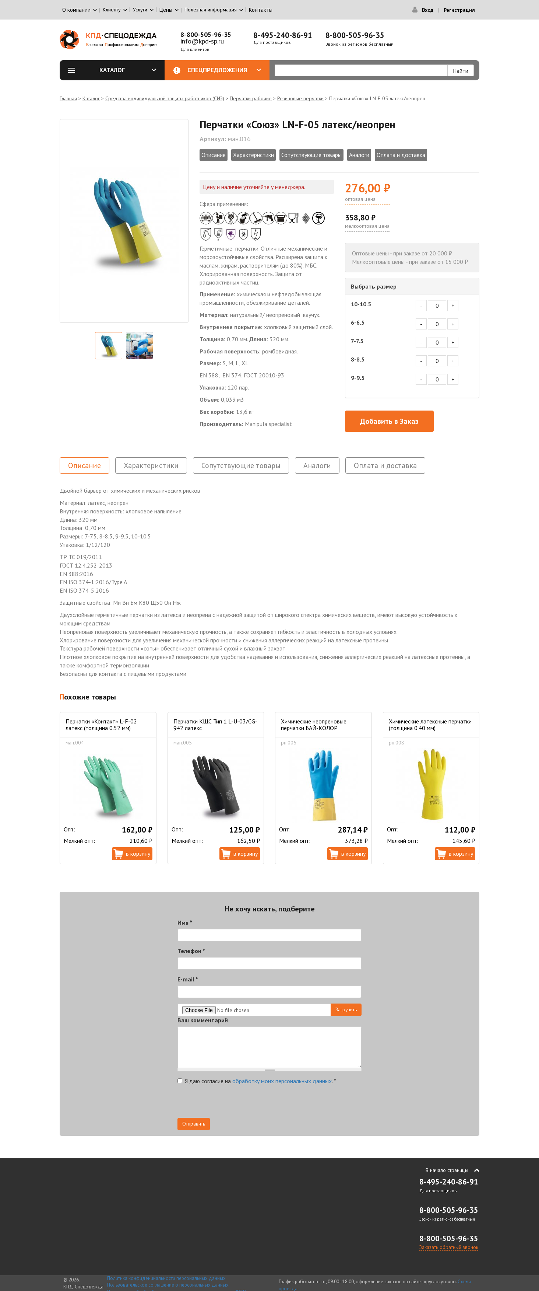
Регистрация (459, 10)
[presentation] (233, 1103)
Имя (184, 922)
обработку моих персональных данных (282, 1081)
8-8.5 (357, 359)
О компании (76, 9)
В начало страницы (447, 1170)
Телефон (191, 951)
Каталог (127, 70)
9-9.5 (357, 377)
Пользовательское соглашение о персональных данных (168, 1285)
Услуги (140, 9)
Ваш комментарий (202, 1020)
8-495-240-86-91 (282, 35)
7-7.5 (357, 341)
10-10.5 (361, 304)
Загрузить (346, 1009)
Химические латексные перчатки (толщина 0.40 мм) (430, 725)
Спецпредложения (224, 70)
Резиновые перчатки (300, 98)
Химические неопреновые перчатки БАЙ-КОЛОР (313, 725)
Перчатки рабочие (251, 98)
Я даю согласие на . (256, 1081)
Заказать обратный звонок (448, 1247)
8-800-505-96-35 (205, 34)
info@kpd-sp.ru (202, 41)
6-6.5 (357, 322)
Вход (427, 10)
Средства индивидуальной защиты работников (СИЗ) (164, 98)
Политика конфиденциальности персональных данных (166, 1278)
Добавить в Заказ (389, 421)
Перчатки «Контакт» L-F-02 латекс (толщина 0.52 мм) (101, 725)
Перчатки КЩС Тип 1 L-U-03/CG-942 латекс (215, 725)
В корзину (138, 853)
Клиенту (112, 9)
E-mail (187, 979)
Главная (68, 98)
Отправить (193, 1123)
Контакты (260, 9)
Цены (165, 9)
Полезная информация (210, 9)
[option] (124, 220)
